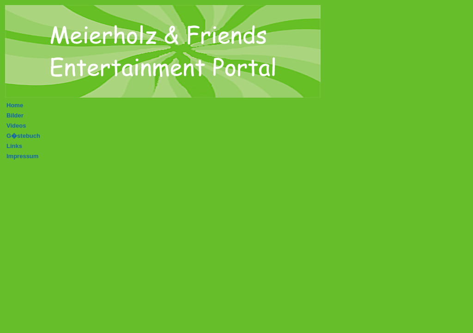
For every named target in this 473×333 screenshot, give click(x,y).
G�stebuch (23, 135)
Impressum (22, 156)
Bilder (15, 115)
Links (14, 145)
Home (14, 105)
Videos (16, 125)
